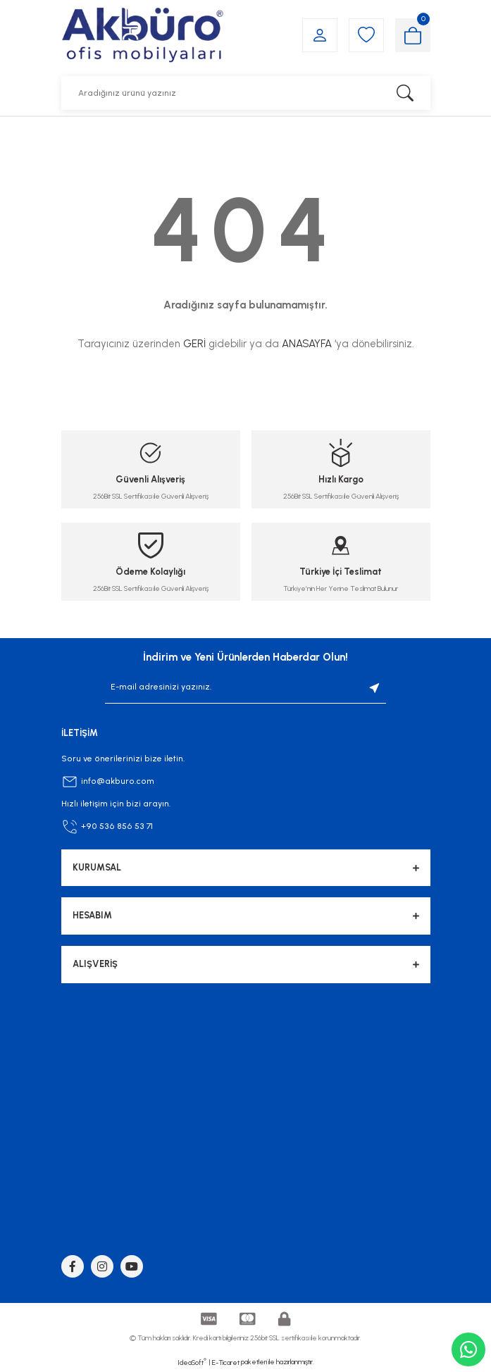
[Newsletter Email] (245, 687)
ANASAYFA (307, 343)
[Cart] (412, 35)
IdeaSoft (192, 1362)
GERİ (194, 343)
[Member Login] (319, 35)
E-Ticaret (226, 1362)
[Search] (245, 93)
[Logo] (142, 34)
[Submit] (374, 687)
